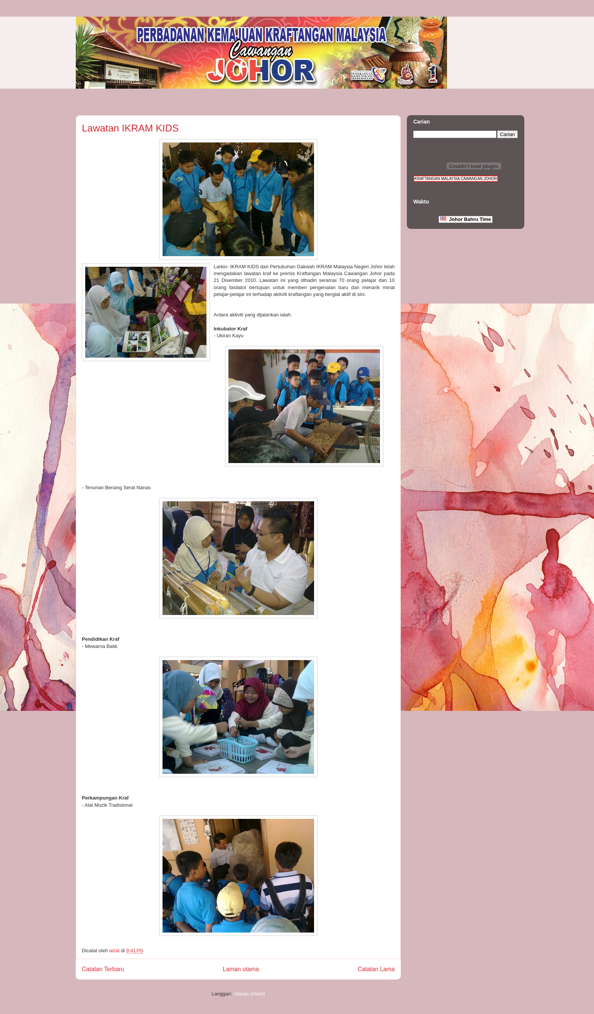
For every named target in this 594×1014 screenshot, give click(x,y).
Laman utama (241, 969)
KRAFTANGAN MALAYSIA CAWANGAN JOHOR (455, 179)
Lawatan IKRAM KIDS (130, 128)
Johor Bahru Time (465, 219)
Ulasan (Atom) (249, 994)
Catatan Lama (376, 969)
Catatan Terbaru (103, 969)
